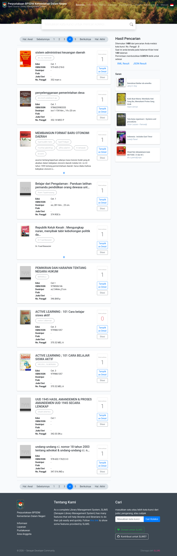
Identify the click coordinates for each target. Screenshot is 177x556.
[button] (64, 173)
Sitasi (102, 77)
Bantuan (112, 4)
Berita (103, 4)
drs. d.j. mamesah (45, 58)
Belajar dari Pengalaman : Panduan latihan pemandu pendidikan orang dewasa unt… (63, 185)
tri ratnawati (81, 148)
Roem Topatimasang (46, 193)
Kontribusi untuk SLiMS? (132, 536)
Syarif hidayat (63, 142)
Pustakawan (125, 4)
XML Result (123, 63)
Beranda (80, 4)
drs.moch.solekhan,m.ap (47, 98)
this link (94, 520)
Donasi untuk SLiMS (129, 529)
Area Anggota (24, 534)
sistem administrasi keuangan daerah (60, 52)
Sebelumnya (43, 39)
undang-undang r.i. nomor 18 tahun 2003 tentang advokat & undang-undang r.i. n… (62, 448)
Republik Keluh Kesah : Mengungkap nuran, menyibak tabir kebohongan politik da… (62, 231)
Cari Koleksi (152, 519)
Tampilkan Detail (102, 70)
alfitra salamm (64, 148)
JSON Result (139, 63)
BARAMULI (42, 277)
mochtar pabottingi (45, 148)
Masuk (164, 4)
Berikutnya (85, 39)
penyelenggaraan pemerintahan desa (59, 93)
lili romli (41, 154)
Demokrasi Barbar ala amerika (139, 83)
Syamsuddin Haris (45, 142)
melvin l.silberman (45, 321)
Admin (138, 4)
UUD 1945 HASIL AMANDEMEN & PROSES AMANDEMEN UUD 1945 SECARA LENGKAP (63, 403)
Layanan (21, 526)
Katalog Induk (151, 4)
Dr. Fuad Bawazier (45, 240)
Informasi (92, 4)
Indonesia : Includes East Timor (139, 137)
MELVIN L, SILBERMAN (47, 364)
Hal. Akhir (100, 39)
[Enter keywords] (129, 519)
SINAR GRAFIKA (44, 412)
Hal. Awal (28, 39)
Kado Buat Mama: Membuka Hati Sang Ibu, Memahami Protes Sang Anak (140, 101)
